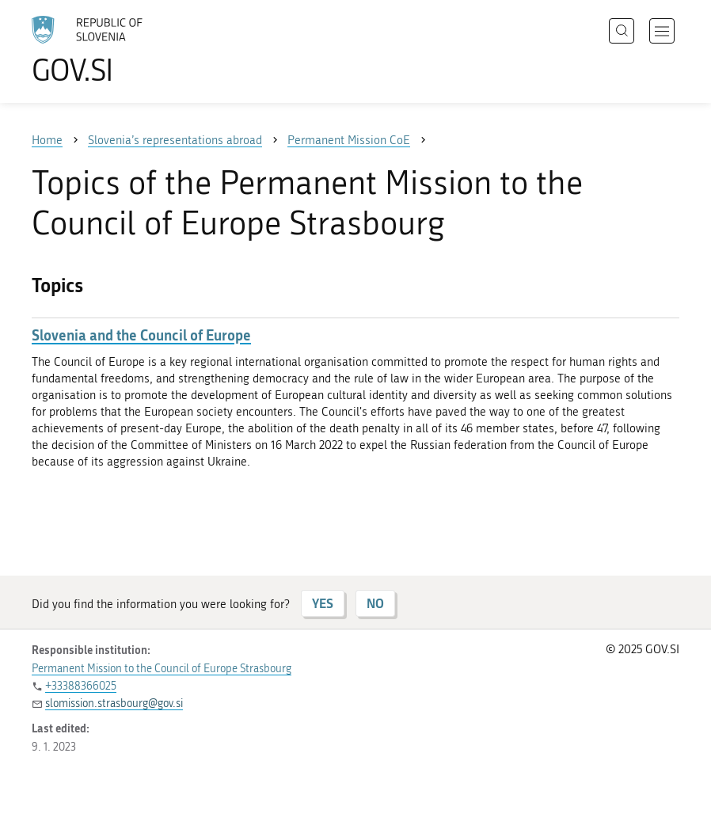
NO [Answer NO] (375, 603)
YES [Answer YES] (322, 603)
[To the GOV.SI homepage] (111, 50)
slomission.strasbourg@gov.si (114, 703)
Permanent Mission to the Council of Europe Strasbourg (161, 668)
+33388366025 (80, 686)
